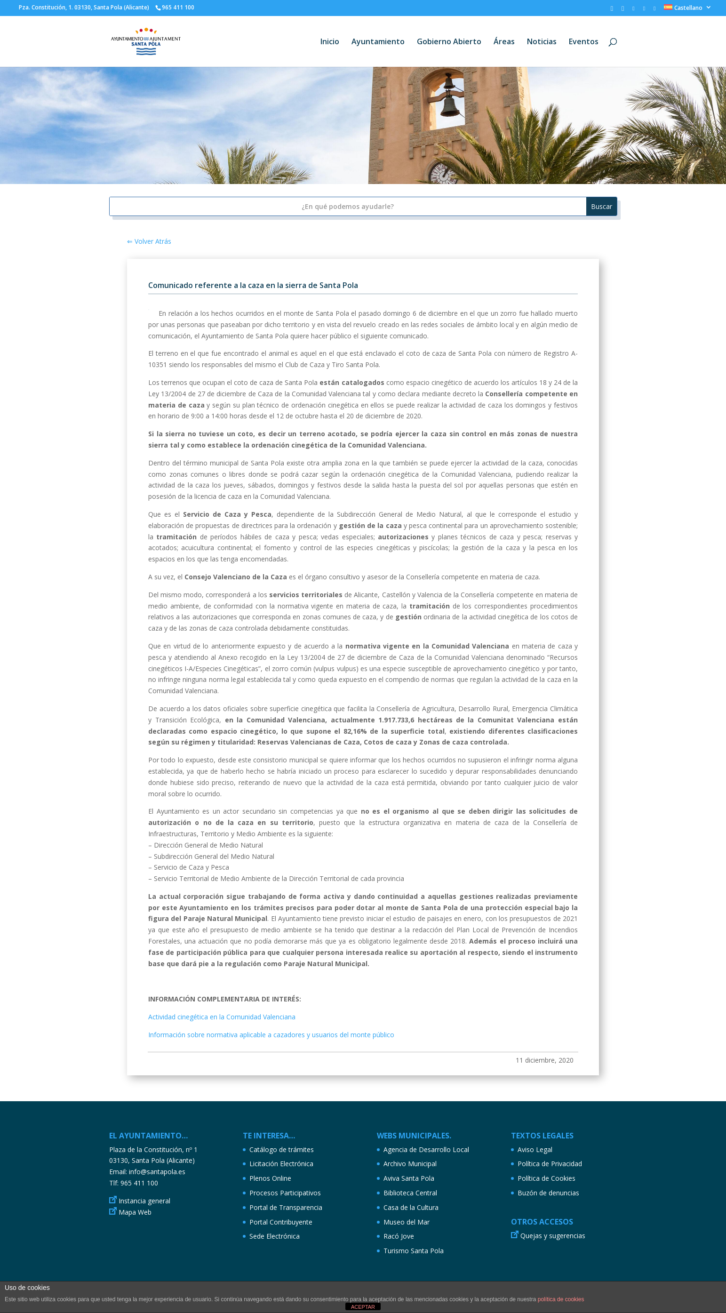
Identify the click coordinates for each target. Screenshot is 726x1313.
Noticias (542, 42)
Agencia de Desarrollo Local (426, 1149)
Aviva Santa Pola (408, 1178)
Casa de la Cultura (411, 1207)
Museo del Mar (406, 1221)
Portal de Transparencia (285, 1207)
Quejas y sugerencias (552, 1235)
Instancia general (144, 1200)
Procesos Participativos (285, 1192)
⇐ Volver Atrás (149, 241)
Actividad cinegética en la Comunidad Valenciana (221, 1016)
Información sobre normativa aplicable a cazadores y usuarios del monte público (271, 1034)
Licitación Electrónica (281, 1163)
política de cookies (561, 1299)
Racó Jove (398, 1236)
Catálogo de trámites (281, 1149)
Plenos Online (270, 1178)
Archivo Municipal (410, 1163)
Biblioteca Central (410, 1192)
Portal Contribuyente (280, 1221)
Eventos (583, 42)
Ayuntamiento (378, 42)
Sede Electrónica (274, 1236)
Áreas (504, 42)
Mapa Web (135, 1212)
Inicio (329, 42)
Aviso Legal (535, 1149)
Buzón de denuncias (548, 1192)
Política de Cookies (546, 1178)
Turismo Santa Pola (413, 1250)
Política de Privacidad (550, 1163)
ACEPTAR (363, 1307)
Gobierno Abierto (449, 42)
